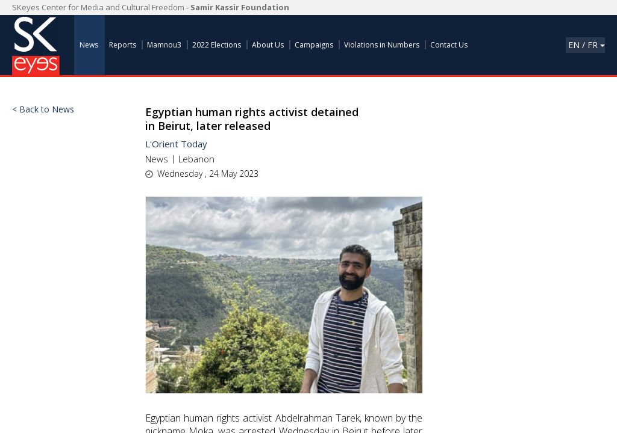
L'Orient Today (176, 144)
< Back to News (43, 109)
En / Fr (586, 45)
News (156, 159)
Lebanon (196, 159)
